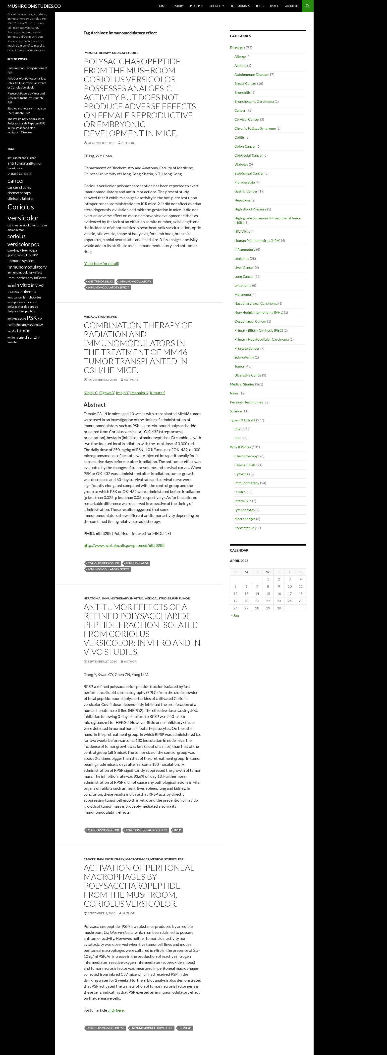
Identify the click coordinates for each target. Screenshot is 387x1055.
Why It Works (240, 447)
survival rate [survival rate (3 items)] (35, 324)
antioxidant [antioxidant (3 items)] (29, 157)
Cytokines (242, 474)
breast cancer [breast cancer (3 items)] (15, 168)
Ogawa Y (106, 392)
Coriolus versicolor (103, 563)
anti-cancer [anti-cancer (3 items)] (14, 157)
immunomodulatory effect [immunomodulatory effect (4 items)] (24, 272)
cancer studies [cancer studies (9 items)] (19, 187)
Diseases (236, 47)
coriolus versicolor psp (106, 1028)
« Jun (235, 615)
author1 (128, 143)
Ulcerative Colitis (247, 375)
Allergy (240, 56)
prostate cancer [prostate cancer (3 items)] (16, 318)
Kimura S (157, 392)
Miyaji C (91, 392)
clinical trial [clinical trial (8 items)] (16, 198)
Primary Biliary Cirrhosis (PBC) (258, 330)
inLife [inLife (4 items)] (11, 285)
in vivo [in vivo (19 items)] (37, 285)
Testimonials (240, 5)
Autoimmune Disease (251, 74)
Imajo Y (122, 392)
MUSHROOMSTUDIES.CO (34, 6)
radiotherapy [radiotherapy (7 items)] (17, 325)
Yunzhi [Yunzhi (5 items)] (12, 342)
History (178, 5)
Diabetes (241, 164)
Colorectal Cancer (248, 155)
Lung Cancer (244, 276)
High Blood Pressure (250, 209)
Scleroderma (244, 357)
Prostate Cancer (247, 348)
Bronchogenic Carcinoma (254, 101)
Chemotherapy (246, 456)
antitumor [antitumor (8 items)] (34, 163)
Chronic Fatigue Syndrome (255, 128)
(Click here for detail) (101, 263)
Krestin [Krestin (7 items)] (13, 292)
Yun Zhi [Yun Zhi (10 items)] (33, 337)
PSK (114, 316)
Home (162, 5)
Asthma (240, 65)
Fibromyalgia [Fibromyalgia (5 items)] (28, 250)
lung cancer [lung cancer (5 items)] (15, 297)
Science (215, 5)
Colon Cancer (245, 146)
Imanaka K (139, 392)
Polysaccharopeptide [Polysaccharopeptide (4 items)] (21, 311)
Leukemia (241, 258)
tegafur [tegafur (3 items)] (11, 331)
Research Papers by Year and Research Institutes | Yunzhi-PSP (26, 98)
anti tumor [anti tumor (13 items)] (16, 163)
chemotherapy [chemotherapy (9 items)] (19, 193)
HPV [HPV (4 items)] (35, 255)
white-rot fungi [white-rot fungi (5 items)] (17, 337)
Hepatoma (92, 598)
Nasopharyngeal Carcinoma (255, 303)
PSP (174, 598)
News (234, 393)
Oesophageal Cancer (250, 321)
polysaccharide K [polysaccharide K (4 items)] (25, 302)
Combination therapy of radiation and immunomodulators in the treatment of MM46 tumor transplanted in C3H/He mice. (138, 347)
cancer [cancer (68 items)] (15, 180)
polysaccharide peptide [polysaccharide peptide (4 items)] (22, 306)
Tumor (184, 598)
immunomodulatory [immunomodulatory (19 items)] (27, 267)
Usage (274, 5)
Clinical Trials (245, 465)
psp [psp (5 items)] (40, 319)
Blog (260, 5)
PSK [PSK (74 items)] (32, 317)
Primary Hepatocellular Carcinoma (261, 339)
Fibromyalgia (244, 182)
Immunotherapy (97, 53)
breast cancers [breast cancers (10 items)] (19, 173)
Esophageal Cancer (249, 173)
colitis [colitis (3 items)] (30, 198)
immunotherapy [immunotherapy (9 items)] (20, 278)
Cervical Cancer (246, 119)
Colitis (239, 137)
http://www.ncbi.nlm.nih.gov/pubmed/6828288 (124, 545)
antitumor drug (100, 281)
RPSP (177, 830)
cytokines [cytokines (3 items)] (13, 250)
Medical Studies (125, 53)
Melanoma (242, 294)
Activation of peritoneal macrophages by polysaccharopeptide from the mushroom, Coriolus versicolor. (139, 886)
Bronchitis (242, 92)
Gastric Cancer (246, 191)
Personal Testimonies (246, 402)
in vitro (136, 598)
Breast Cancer (245, 83)
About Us (291, 5)
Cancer (90, 859)
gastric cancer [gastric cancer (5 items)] (16, 255)
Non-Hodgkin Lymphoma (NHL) (258, 312)
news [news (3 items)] (10, 302)
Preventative (244, 528)
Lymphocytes (244, 510)
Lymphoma (242, 285)
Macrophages (137, 859)
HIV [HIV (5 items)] (28, 255)
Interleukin (242, 501)
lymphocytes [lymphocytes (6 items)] (32, 297)
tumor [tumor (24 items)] (23, 330)
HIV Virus (242, 231)
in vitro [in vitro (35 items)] (22, 285)
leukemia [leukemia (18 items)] (27, 291)
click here (116, 1010)
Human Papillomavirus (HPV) (257, 240)
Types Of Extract (242, 420)
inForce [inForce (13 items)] (40, 277)
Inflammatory (244, 249)
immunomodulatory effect (108, 287)
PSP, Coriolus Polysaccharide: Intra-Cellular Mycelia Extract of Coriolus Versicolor (26, 83)
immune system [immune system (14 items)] (20, 260)
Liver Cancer (244, 267)
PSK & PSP (196, 5)
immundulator (137, 563)
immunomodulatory (135, 281)
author (130, 661)
